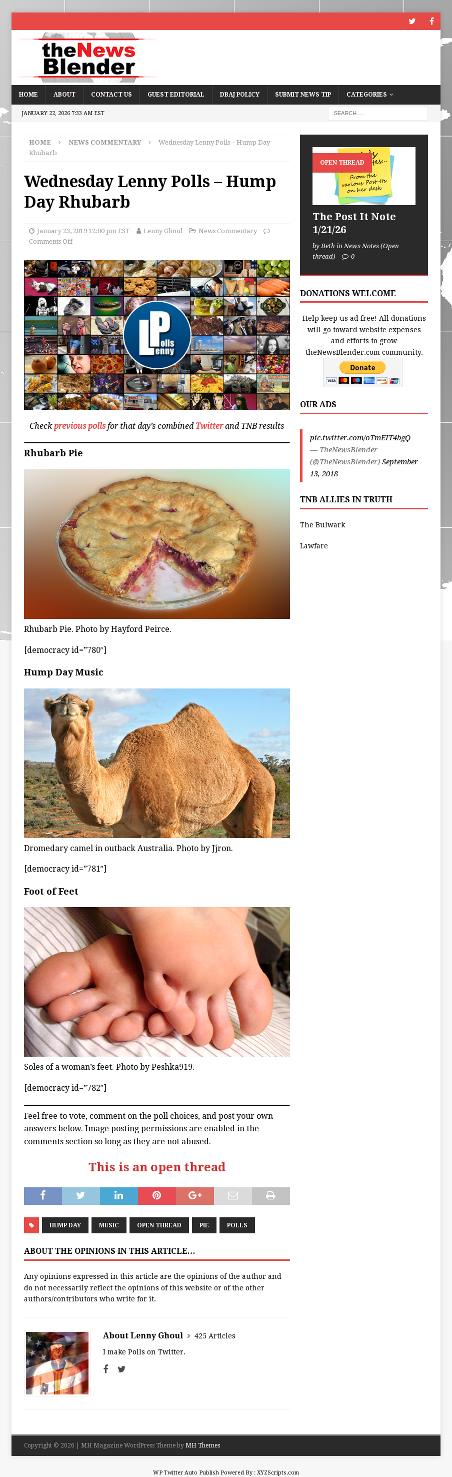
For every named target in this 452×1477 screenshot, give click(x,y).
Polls (237, 1225)
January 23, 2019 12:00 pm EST (83, 231)
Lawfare (314, 546)
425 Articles (215, 1336)
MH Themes (203, 1445)
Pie (204, 1225)
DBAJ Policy (240, 94)
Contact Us (111, 94)
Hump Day (65, 1225)
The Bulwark (322, 525)
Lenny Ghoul (163, 231)
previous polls (80, 426)
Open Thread (159, 1225)
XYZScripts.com (278, 1472)
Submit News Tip (303, 94)
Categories (366, 94)
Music (109, 1225)
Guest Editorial (176, 94)
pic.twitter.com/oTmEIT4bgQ (360, 437)
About (65, 94)
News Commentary (227, 231)
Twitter (209, 426)
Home (28, 94)
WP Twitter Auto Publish (186, 1472)
